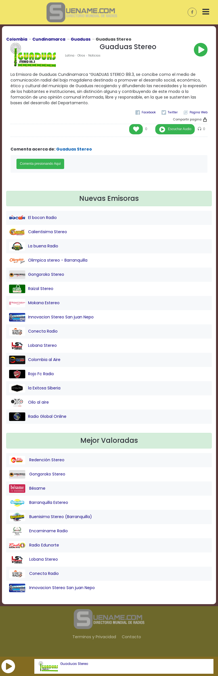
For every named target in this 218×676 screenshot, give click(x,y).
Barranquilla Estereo (38, 502)
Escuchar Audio (179, 129)
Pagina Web (198, 112)
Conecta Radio (33, 331)
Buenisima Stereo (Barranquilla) (50, 517)
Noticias (94, 55)
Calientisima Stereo (38, 232)
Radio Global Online (37, 416)
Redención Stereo (36, 460)
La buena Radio (33, 246)
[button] (8, 666)
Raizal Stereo (31, 289)
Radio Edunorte (34, 545)
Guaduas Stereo (74, 664)
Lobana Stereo (33, 345)
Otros (81, 55)
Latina (69, 55)
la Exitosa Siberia (34, 388)
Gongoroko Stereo (36, 274)
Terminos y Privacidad (94, 637)
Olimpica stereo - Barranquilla (48, 260)
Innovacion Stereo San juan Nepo (51, 317)
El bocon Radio (33, 218)
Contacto (131, 637)
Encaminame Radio (38, 531)
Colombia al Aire (34, 360)
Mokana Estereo (34, 303)
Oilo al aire (29, 402)
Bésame (27, 488)
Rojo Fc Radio (31, 374)
